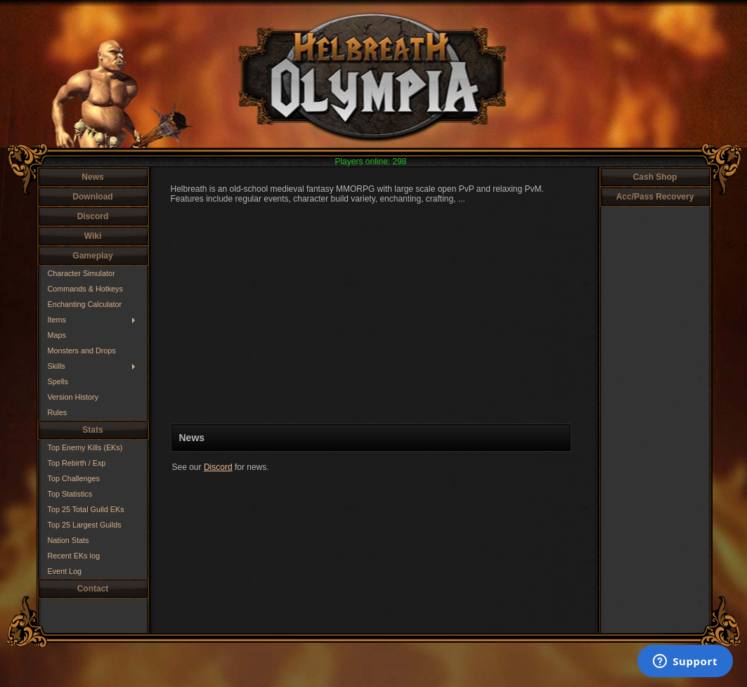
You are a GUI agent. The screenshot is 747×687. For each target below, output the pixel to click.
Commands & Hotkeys (85, 288)
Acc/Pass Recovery (655, 197)
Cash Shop (655, 177)
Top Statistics (70, 494)
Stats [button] (92, 430)
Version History (73, 397)
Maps (57, 335)
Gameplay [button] (92, 256)
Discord (93, 216)
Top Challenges (74, 478)
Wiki (93, 236)
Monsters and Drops (82, 350)
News (92, 177)
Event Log (65, 571)
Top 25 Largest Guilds (85, 525)
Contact (93, 589)
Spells (58, 381)
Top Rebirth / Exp (77, 463)
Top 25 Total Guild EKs (86, 509)
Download (92, 197)
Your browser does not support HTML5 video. (371, 314)
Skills (56, 366)
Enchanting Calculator (85, 304)
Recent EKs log (74, 555)
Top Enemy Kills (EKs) (85, 447)
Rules (57, 412)
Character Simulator (81, 273)
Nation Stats (68, 540)
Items (57, 319)
